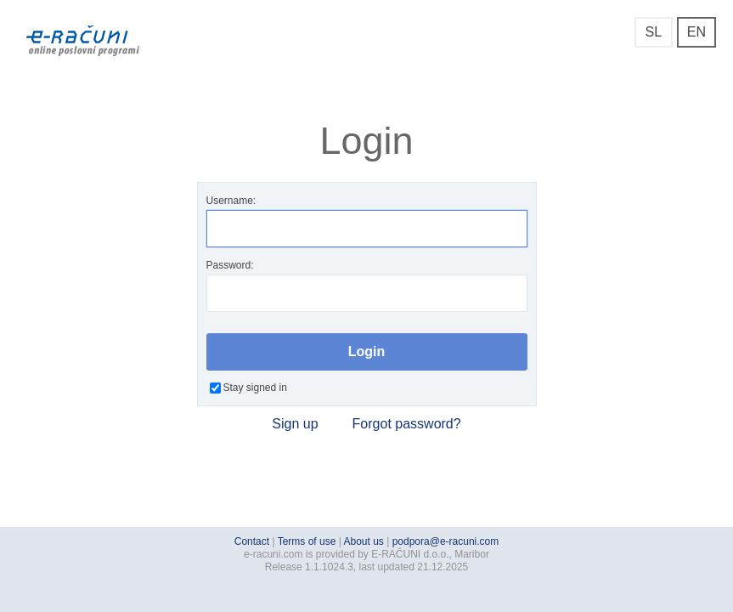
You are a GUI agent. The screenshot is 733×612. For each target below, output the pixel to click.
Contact (251, 541)
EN (696, 32)
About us (364, 541)
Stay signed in (248, 388)
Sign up (295, 423)
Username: (366, 221)
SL (653, 32)
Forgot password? (406, 423)
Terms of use (307, 541)
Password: (366, 285)
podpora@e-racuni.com (445, 541)
